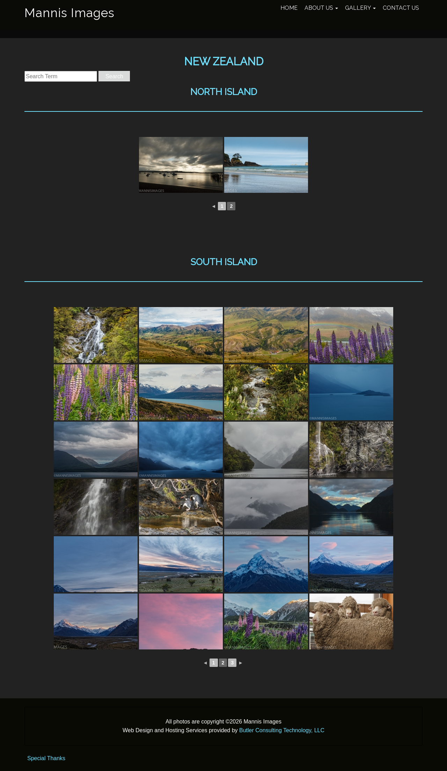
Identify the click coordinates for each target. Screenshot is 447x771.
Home (289, 8)
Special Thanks (46, 758)
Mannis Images (69, 13)
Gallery (360, 8)
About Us (321, 8)
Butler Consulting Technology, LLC (281, 730)
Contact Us (401, 8)
